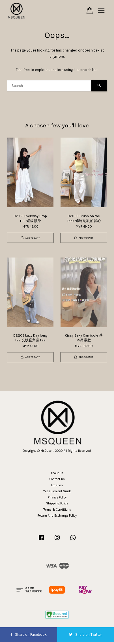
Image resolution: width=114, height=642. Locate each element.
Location (57, 485)
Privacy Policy (57, 497)
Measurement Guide (57, 491)
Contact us (57, 479)
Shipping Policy (57, 503)
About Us (57, 473)
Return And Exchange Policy (57, 515)
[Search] (49, 85)
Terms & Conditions (57, 510)
